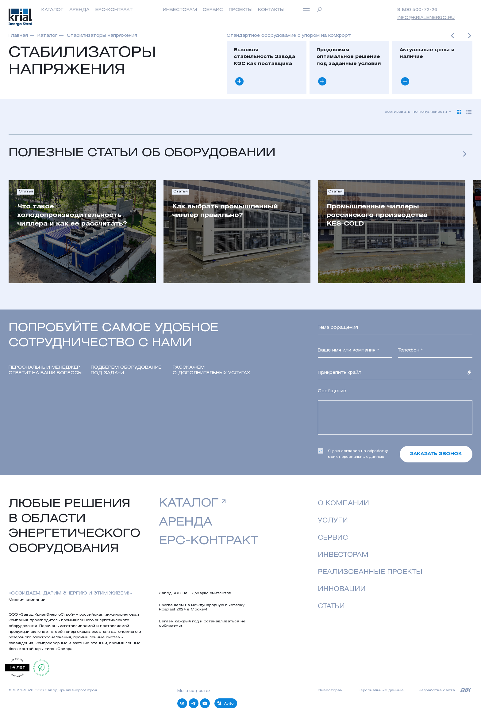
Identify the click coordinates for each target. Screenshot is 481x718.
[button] (452, 36)
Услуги (333, 521)
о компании (343, 504)
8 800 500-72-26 (417, 10)
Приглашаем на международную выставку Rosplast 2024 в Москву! (201, 607)
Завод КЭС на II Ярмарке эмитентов (195, 593)
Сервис (213, 10)
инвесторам (180, 10)
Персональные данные (381, 690)
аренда (185, 522)
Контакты (271, 10)
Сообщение (332, 391)
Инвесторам (343, 555)
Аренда (79, 10)
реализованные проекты (370, 572)
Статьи (331, 607)
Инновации (342, 589)
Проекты (240, 10)
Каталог (52, 10)
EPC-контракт (114, 10)
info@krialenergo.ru (426, 18)
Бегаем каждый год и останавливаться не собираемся (202, 623)
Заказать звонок (436, 454)
